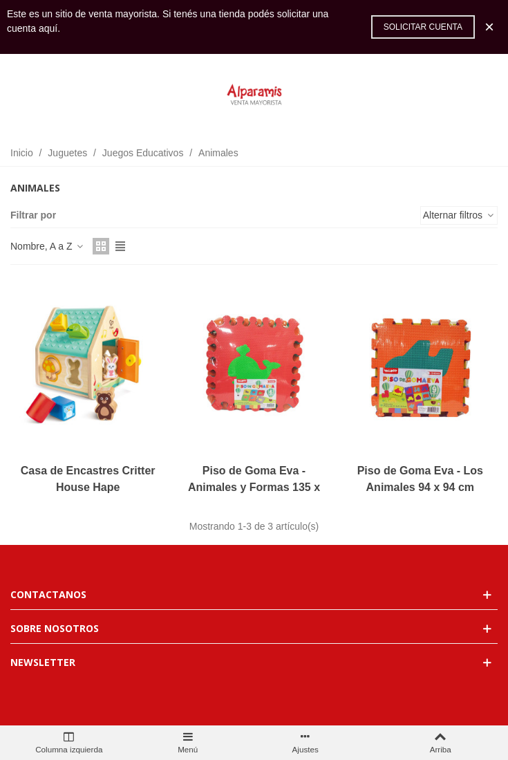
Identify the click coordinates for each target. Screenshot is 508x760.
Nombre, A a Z (47, 246)
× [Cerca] (489, 26)
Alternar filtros (459, 215)
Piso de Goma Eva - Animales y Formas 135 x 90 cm (254, 487)
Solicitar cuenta (423, 27)
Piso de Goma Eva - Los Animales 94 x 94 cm (420, 479)
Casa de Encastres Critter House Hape (88, 479)
